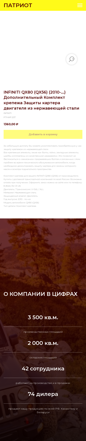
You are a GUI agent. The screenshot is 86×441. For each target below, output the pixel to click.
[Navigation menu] (79, 5)
